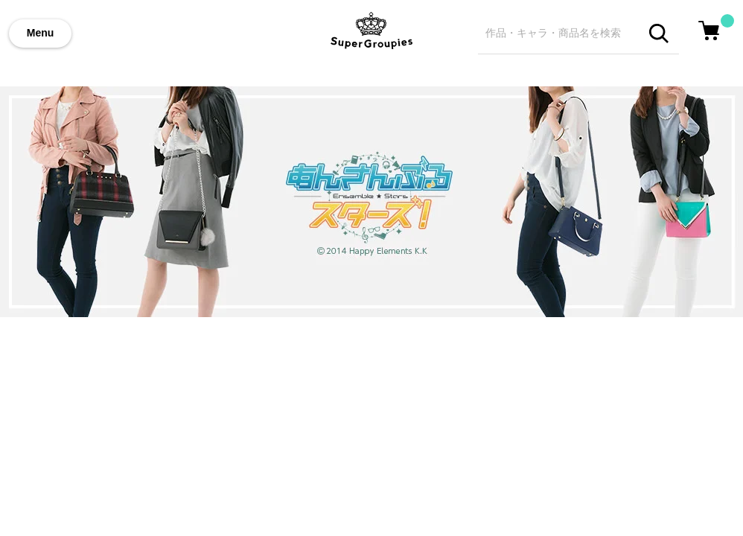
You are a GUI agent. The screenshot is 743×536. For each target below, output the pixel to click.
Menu (40, 33)
